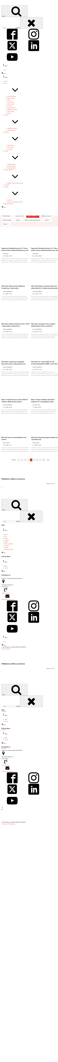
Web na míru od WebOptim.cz (8, 824)
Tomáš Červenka (36, 404)
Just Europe (10, 149)
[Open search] (14, 11)
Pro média (9, 200)
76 (43, 459)
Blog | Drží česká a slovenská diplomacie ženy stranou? (13, 438)
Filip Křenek (5, 253)
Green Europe (10, 147)
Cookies (6, 568)
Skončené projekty (11, 166)
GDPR (5, 566)
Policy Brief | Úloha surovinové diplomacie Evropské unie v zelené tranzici (13, 287)
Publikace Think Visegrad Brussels (15, 183)
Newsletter (9, 105)
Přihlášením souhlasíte (15, 487)
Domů (5, 81)
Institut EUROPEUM (7, 291)
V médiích (6, 185)
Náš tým (9, 100)
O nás (15, 89)
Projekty (15, 156)
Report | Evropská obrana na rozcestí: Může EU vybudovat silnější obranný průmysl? (14, 400)
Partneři (9, 113)
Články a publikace (15, 175)
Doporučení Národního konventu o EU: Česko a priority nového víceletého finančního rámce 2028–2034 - (15, 249)
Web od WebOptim (5, 648)
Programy (15, 137)
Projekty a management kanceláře (15, 202)
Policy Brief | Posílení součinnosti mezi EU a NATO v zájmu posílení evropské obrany (15, 325)
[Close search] (31, 23)
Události (15, 120)
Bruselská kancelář (8, 203)
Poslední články (7, 216)
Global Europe (10, 145)
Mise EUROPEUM (11, 96)
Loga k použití (10, 111)
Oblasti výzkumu (11, 98)
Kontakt (15, 192)
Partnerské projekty (11, 168)
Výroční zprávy (10, 102)
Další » (48, 459)
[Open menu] (2, 209)
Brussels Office (6, 442)
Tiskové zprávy (10, 104)
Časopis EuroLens (11, 107)
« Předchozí (13, 459)
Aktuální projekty (11, 164)
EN (5, 70)
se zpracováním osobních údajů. (20, 487)
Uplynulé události (11, 130)
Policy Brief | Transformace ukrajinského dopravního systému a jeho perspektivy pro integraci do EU (13, 363)
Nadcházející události (12, 128)
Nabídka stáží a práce (12, 109)
